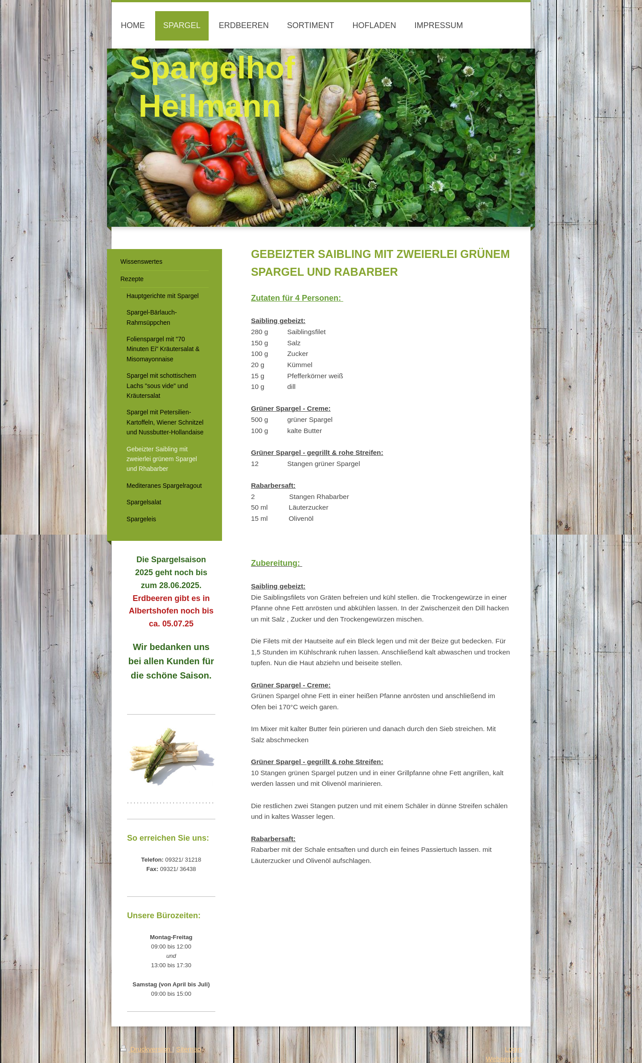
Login (513, 1049)
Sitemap (188, 1049)
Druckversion (146, 1049)
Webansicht (504, 1059)
